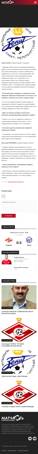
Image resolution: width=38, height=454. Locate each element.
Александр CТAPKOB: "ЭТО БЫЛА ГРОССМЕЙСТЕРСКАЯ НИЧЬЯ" (13, 345)
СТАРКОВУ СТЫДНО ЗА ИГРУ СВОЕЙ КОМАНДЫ (18, 406)
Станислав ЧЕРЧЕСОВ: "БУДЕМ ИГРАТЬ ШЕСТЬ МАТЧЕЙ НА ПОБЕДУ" (17, 312)
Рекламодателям (23, 450)
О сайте (4, 450)
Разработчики (12, 450)
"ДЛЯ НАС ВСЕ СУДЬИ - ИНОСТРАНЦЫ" (15, 376)
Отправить (8, 216)
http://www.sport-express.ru (16, 182)
